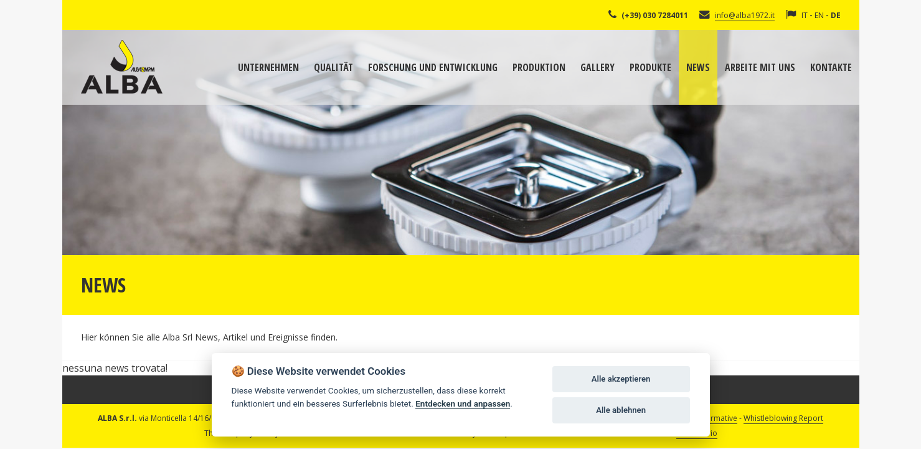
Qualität (333, 67)
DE (836, 15)
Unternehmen (268, 67)
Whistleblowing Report (783, 418)
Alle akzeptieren (621, 379)
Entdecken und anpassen (462, 403)
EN (819, 15)
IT (804, 15)
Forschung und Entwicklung (433, 67)
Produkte (650, 67)
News (698, 67)
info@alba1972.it (745, 15)
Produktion (538, 67)
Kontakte (831, 67)
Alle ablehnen (621, 410)
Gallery (597, 67)
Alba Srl (122, 67)
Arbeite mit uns (760, 67)
